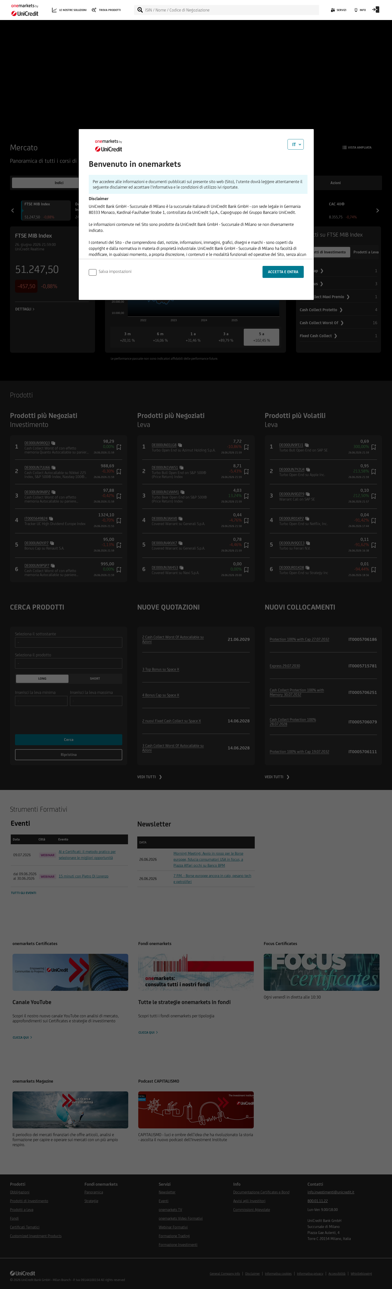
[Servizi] (338, 11)
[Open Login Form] (376, 11)
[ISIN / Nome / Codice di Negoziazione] (232, 10)
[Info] (359, 11)
